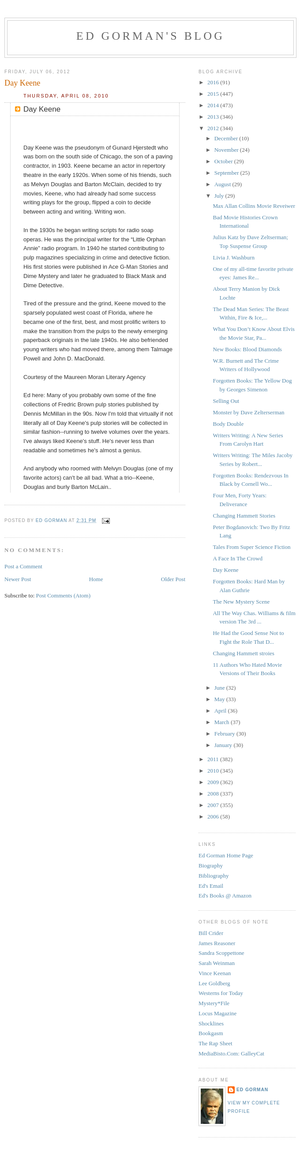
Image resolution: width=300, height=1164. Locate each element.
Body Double (228, 424)
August (223, 184)
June (220, 687)
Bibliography (214, 875)
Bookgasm (211, 1033)
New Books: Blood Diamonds (247, 349)
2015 (213, 93)
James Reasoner (217, 943)
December (227, 138)
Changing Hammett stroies (243, 653)
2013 (213, 116)
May (220, 699)
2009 (213, 782)
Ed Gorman (252, 1089)
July (219, 195)
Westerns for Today (221, 993)
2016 (213, 82)
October (224, 161)
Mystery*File (214, 1003)
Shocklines (211, 1023)
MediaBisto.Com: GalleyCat (231, 1053)
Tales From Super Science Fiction (251, 547)
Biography (211, 865)
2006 (213, 816)
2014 (213, 105)
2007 (213, 805)
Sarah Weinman (217, 963)
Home (96, 579)
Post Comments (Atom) (63, 595)
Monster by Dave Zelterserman (248, 412)
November (227, 149)
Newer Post (17, 579)
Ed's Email (211, 885)
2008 (213, 793)
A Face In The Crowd (237, 558)
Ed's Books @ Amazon (225, 895)
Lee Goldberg (214, 983)
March (222, 722)
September (227, 172)
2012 (213, 128)
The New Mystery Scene (241, 601)
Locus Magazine (217, 1013)
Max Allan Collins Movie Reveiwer (254, 206)
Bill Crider (211, 933)
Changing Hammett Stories (244, 515)
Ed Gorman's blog (150, 36)
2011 (213, 759)
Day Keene (225, 570)
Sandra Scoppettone (221, 953)
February (225, 733)
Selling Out (226, 401)
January (224, 745)
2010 (213, 770)
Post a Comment (23, 566)
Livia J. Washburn (233, 257)
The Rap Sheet (215, 1043)
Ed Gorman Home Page (226, 855)
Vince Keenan (215, 973)
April (221, 710)
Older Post (173, 579)
